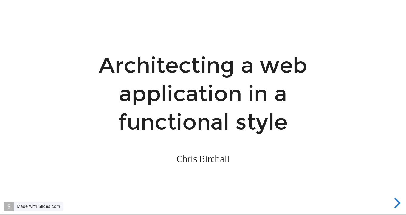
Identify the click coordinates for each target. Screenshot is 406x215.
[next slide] (397, 203)
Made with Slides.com (38, 206)
